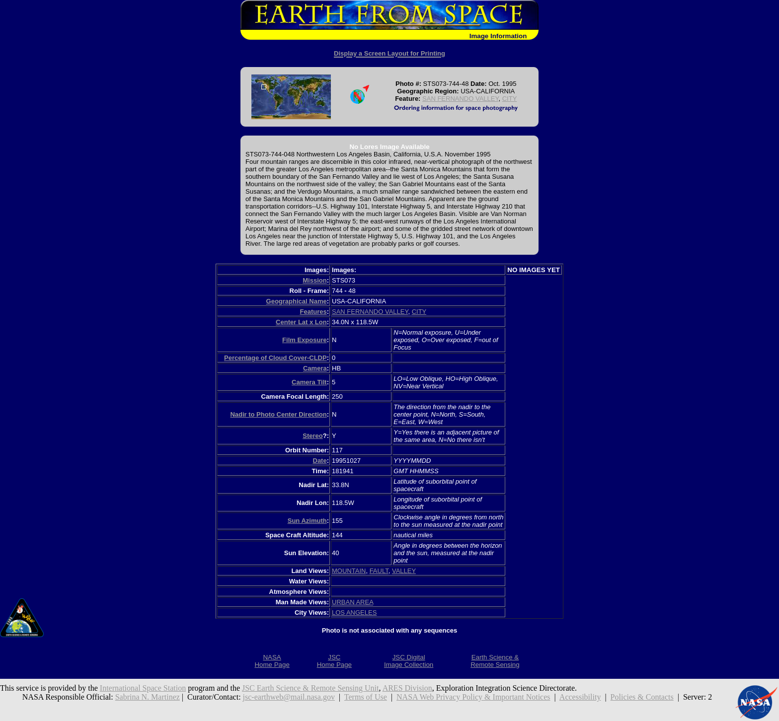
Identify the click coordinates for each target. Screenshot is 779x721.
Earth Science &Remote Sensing (495, 660)
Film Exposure (304, 340)
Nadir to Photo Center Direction (278, 414)
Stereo (312, 435)
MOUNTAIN (349, 571)
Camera (315, 368)
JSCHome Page (334, 660)
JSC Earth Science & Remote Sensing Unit (310, 688)
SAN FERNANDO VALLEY (460, 98)
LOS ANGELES (354, 612)
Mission (314, 280)
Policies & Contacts (642, 697)
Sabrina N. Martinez (147, 697)
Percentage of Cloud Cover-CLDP (275, 357)
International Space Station (143, 688)
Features (313, 311)
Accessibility (580, 697)
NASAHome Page (271, 660)
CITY (509, 98)
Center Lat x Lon (301, 322)
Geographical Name (296, 301)
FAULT (379, 571)
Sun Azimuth (307, 520)
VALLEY (404, 571)
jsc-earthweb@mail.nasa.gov (289, 697)
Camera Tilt (309, 382)
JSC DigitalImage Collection (408, 660)
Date (320, 460)
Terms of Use (365, 697)
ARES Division (407, 688)
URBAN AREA (352, 602)
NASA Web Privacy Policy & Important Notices (473, 697)
